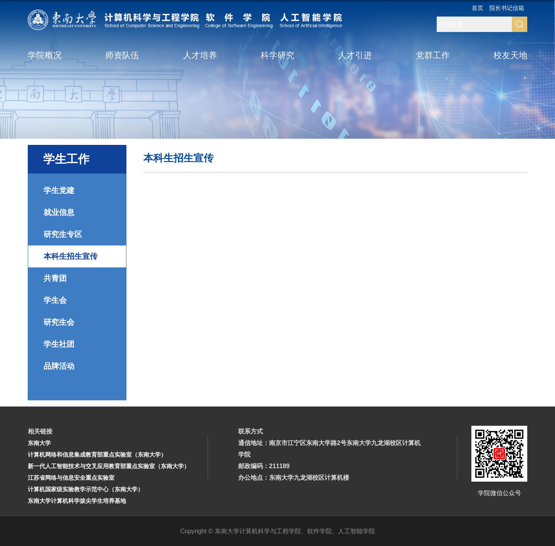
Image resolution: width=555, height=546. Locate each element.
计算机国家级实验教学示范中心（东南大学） (85, 489)
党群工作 (433, 55)
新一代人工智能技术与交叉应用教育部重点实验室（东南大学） (109, 466)
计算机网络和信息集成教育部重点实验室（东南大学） (97, 454)
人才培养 (200, 55)
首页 (477, 8)
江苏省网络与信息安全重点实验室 (71, 477)
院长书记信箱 (506, 8)
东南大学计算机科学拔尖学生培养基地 (77, 500)
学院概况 (45, 55)
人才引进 (355, 55)
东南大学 (39, 443)
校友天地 (510, 55)
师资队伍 (122, 55)
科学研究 (277, 55)
